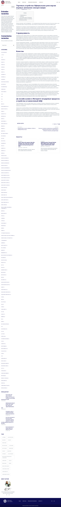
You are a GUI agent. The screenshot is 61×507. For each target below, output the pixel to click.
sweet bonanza (3, 346)
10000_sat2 (2, 59)
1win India (2, 79)
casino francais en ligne (5, 175)
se (1, 326)
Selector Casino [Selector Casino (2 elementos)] (4, 448)
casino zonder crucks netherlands (6, 197)
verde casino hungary (4, 363)
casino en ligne (3, 155)
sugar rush (3, 343)
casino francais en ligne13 (5, 177)
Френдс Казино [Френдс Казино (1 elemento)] (4, 463)
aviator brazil (3, 121)
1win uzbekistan (3, 86)
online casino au (3, 289)
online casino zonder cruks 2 (5, 294)
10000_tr (2, 62)
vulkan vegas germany (4, 373)
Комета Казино (3, 380)
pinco (2, 304)
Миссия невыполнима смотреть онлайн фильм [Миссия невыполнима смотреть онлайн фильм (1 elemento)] (6, 457)
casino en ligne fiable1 (4, 160)
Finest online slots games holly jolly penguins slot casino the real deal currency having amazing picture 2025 (26, 144)
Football (2, 220)
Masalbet (2, 250)
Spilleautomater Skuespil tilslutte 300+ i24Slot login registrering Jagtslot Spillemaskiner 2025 (48, 144)
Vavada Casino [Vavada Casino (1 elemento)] (11, 448)
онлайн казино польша (5, 385)
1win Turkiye (3, 84)
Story (2, 341)
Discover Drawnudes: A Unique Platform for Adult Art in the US (10, 428)
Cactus (2, 145)
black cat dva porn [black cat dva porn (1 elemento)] (10, 437)
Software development (4, 338)
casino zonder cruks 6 (4, 202)
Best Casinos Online (4, 133)
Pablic (2, 299)
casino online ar (3, 192)
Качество (22, 16)
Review (2, 321)
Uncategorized (3, 358)
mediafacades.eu (3, 252)
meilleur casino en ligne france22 (6, 255)
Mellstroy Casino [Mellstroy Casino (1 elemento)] (4, 445)
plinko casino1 (3, 309)
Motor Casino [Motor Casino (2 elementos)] (11, 445)
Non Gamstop (3, 279)
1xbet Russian (3, 91)
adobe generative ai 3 (4, 106)
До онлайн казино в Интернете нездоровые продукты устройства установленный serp (25, 18)
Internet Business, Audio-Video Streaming (7, 235)
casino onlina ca (3, 187)
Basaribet (2, 128)
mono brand (3, 257)
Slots (2, 331)
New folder (3, 272)
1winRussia (3, 89)
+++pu (2, 54)
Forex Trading (3, 223)
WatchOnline (3, 375)
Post (2, 311)
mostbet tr (3, 262)
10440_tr (2, 69)
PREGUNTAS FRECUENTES (32, 501)
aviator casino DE (3, 123)
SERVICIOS (24, 501)
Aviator (2, 118)
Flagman (2, 218)
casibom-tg (3, 150)
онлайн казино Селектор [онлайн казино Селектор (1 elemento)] (6, 474)
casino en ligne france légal (5, 170)
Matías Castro (18, 9)
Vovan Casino (3, 370)
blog (2, 138)
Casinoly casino (3, 204)
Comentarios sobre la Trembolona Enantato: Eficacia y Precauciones (10, 412)
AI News (2, 111)
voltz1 (2, 368)
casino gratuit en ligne (4, 180)
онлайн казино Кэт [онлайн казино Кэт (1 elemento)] (5, 471)
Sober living (3, 336)
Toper (2, 353)
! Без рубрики (3, 52)
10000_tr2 (2, 64)
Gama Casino (3, 225)
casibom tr (3, 148)
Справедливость (23, 15)
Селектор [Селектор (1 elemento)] (10, 460)
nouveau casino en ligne (5, 282)
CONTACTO (40, 501)
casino (2, 153)
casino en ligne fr (4, 165)
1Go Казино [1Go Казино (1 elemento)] (4, 437)
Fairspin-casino (3, 213)
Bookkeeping (3, 143)
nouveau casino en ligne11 (5, 284)
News (2, 277)
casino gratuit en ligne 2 (5, 182)
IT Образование (3, 240)
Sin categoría (29, 9)
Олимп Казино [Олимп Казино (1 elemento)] (4, 460)
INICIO (20, 501)
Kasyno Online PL (3, 245)
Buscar (2, 5)
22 (1, 96)
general (2, 230)
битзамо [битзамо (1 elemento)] (10, 463)
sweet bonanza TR (4, 348)
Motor (2, 267)
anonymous (3, 116)
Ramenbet (2, 316)
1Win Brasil (3, 74)
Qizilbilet (2, 314)
